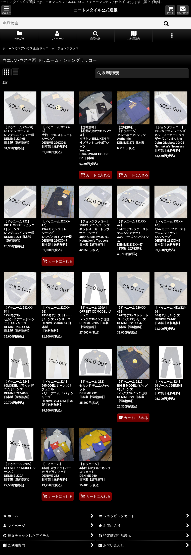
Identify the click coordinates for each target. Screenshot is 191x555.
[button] (6, 10)
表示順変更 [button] (108, 73)
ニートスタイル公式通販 (95, 10)
